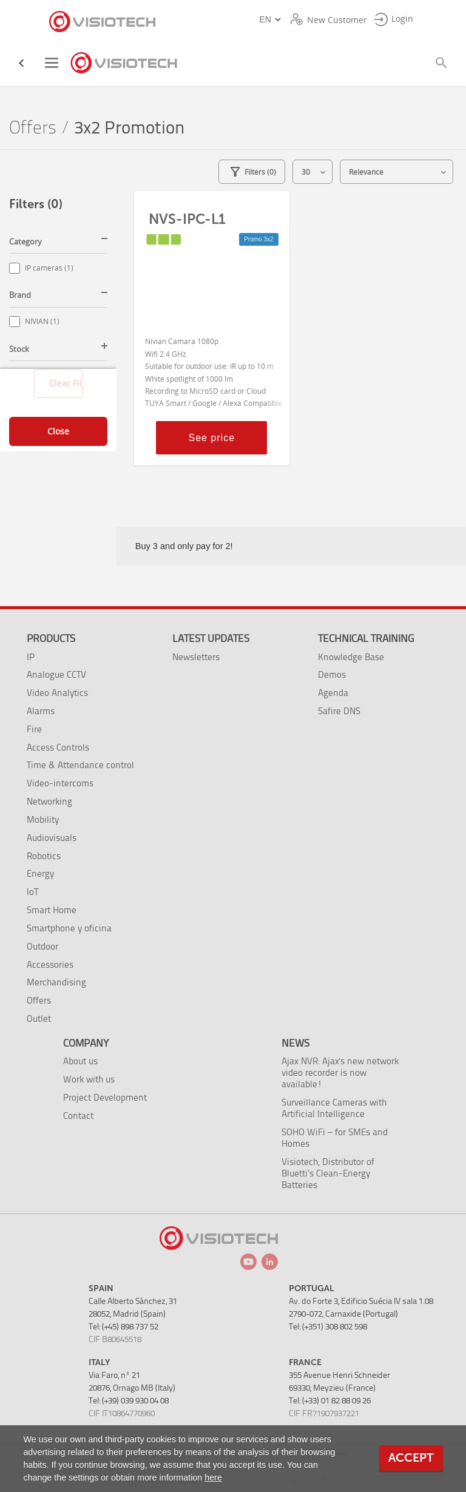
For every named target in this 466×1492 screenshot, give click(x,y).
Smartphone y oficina (69, 928)
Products (51, 638)
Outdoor (42, 946)
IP (31, 657)
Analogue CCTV (56, 674)
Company (86, 1043)
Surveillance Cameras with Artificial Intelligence (334, 1107)
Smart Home (51, 910)
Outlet (39, 1018)
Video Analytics (57, 692)
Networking (49, 801)
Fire (34, 729)
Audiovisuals (51, 837)
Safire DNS (339, 711)
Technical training (366, 638)
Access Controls (58, 747)
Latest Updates (210, 638)
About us (80, 1061)
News (295, 1043)
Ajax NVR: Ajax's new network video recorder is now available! (340, 1072)
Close (58, 431)
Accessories (50, 964)
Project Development (105, 1097)
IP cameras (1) (49, 268)
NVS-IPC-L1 (187, 219)
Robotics (44, 856)
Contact (78, 1115)
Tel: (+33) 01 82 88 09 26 (330, 1401)
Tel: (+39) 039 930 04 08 (129, 1401)
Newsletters (196, 657)
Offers (32, 127)
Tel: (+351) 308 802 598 (328, 1327)
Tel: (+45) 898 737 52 (123, 1327)
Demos (332, 674)
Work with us (89, 1079)
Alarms (41, 711)
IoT (32, 891)
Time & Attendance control (80, 765)
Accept (411, 1458)
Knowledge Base (351, 657)
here (213, 1477)
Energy (40, 873)
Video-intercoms (60, 783)
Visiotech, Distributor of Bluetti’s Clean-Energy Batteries (328, 1173)
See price (211, 438)
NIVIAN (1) (42, 321)
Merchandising (56, 982)
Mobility (43, 819)
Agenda (333, 692)
